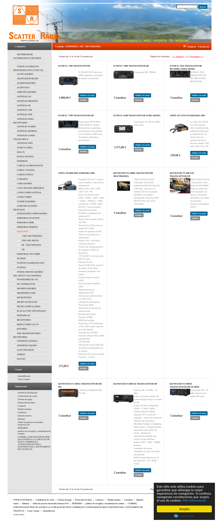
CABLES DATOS (25, 174)
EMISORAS (22, 231)
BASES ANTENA (25, 156)
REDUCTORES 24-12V (28, 324)
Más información (194, 500)
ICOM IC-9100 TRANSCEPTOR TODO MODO (136, 115)
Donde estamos (25, 409)
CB (23, 249)
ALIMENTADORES (26, 83)
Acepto (185, 509)
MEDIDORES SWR (26, 293)
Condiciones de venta (27, 396)
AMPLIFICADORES (26, 92)
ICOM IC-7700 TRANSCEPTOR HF (76, 115)
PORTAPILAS (23, 315)
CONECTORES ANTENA (29, 192)
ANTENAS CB (24, 96)
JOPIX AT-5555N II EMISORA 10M (187, 115)
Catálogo (59, 46)
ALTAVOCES (23, 87)
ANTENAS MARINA (27, 131)
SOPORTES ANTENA (27, 341)
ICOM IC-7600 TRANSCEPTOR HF (131, 66)
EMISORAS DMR (25, 222)
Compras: (192, 46)
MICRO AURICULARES (28, 306)
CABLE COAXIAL (26, 170)
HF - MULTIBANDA (31, 245)
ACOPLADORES (25, 74)
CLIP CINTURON (25, 350)
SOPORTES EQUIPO (27, 345)
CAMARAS (22, 179)
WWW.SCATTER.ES (27, 392)
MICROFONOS (24, 297)
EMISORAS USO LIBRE (28, 254)
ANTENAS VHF (24, 110)
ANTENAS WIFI (25, 143)
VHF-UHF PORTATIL (32, 236)
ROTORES (22, 329)
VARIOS (21, 354)
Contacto (22, 406)
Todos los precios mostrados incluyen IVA (51, 503)
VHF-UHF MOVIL (30, 240)
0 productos (203, 46)
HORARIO (23, 428)
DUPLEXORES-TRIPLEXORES (32, 213)
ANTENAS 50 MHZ (26, 126)
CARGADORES (24, 183)
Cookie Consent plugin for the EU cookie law (184, 516)
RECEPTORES (24, 320)
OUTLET (21, 359)
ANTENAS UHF (24, 114)
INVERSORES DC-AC (27, 279)
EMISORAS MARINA (27, 227)
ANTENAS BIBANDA (27, 101)
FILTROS (21, 258)
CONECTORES (24, 197)
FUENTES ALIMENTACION (30, 263)
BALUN (21, 152)
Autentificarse (24, 376)
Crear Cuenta (24, 379)
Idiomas (21, 419)
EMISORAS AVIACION (28, 218)
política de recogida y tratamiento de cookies (105, 503)
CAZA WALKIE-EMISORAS (30, 188)
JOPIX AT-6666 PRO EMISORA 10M (76, 173)
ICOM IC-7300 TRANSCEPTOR (74, 66)
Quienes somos (24, 415)
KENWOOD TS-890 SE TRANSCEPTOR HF (135, 383)
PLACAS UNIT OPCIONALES (31, 311)
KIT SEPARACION (26, 284)
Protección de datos (26, 402)
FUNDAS (21, 267)
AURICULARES (25, 147)
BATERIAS (22, 161)
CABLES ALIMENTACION (30, 165)
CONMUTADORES (26, 201)
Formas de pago (25, 399)
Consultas (22, 412)
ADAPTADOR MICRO (28, 78)
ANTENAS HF (24, 105)
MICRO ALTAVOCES (27, 302)
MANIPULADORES (26, 288)
